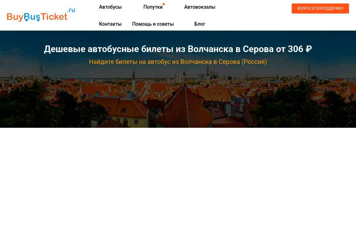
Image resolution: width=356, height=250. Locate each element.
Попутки (152, 7)
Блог (199, 24)
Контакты (110, 24)
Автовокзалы (199, 7)
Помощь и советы (153, 24)
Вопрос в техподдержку (320, 8)
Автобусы (110, 7)
